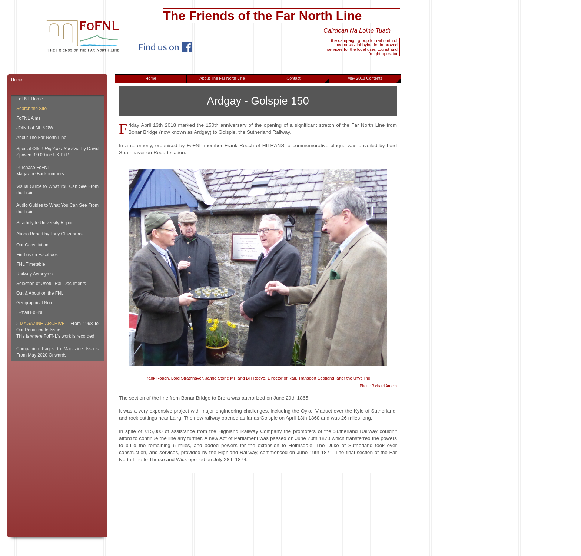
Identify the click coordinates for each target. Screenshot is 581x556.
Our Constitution (32, 245)
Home (150, 78)
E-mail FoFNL (30, 312)
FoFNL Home (29, 99)
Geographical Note (34, 302)
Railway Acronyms (34, 274)
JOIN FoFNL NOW (34, 127)
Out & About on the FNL (39, 293)
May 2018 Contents (374, 79)
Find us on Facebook (37, 254)
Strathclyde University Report (45, 222)
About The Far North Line (222, 78)
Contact (307, 79)
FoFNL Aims (28, 118)
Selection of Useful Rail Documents (51, 283)
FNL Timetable (30, 264)
